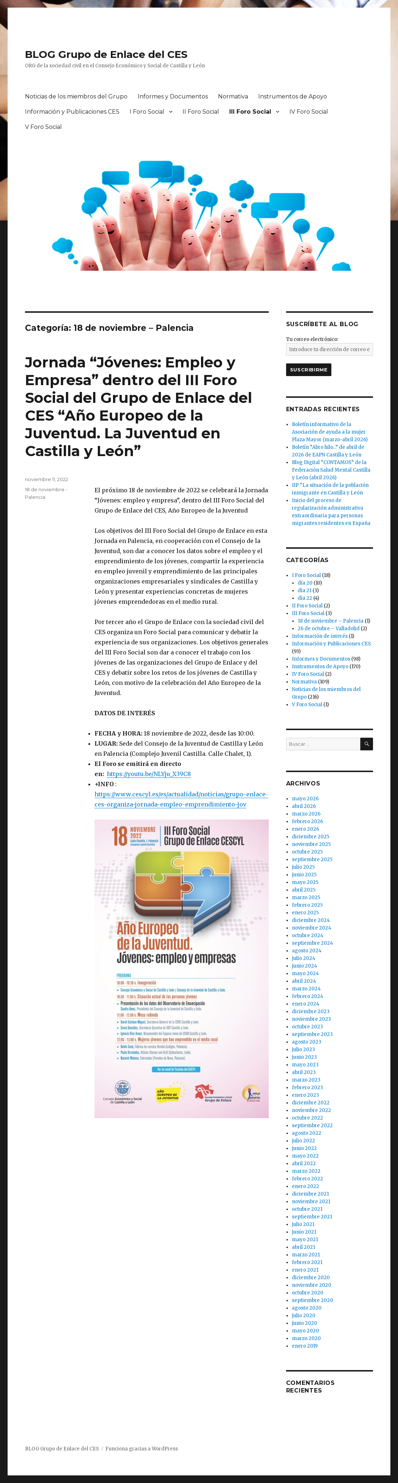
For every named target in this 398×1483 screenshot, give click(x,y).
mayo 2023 (305, 1065)
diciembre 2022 (311, 1103)
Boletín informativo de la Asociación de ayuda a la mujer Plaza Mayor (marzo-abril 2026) (330, 432)
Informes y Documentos (173, 96)
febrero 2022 (307, 1179)
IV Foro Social (308, 111)
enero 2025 (305, 913)
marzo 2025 (306, 897)
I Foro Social (147, 111)
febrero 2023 (307, 1087)
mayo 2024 (305, 973)
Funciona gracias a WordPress (141, 1449)
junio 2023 (304, 1057)
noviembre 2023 (311, 1019)
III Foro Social (250, 111)
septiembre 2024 (312, 943)
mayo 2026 (305, 799)
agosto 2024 (307, 951)
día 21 (304, 590)
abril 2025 (303, 890)
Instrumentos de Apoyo (292, 96)
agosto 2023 (306, 1042)
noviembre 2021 (311, 1201)
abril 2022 (304, 1163)
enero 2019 (305, 1346)
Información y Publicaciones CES (72, 111)
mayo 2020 (305, 1331)
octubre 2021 (307, 1209)
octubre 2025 (307, 852)
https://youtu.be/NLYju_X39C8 (149, 774)
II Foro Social (201, 111)
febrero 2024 (307, 996)
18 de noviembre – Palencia (331, 621)
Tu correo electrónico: (312, 339)
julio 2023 (303, 1049)
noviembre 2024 (311, 928)
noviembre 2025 (311, 844)
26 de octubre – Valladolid (329, 628)
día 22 (305, 598)
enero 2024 (305, 1004)
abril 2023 (304, 1072)
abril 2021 (303, 1247)
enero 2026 (305, 829)
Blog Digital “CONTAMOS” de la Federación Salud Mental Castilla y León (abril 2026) (331, 470)
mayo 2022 (305, 1156)
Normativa (233, 96)
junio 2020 (304, 1323)
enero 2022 (305, 1186)
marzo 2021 (306, 1255)
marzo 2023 (306, 1080)
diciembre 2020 (311, 1278)
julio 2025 (303, 867)
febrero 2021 (307, 1262)
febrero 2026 (307, 821)
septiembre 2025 (312, 859)
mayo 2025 (305, 882)
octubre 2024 (307, 935)
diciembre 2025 (310, 837)
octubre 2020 (307, 1293)
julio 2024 (303, 958)
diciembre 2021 (310, 1194)
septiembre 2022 (312, 1125)
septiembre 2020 (312, 1300)
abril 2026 (304, 806)
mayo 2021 (305, 1239)
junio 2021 (304, 1232)
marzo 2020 (306, 1338)
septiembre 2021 (312, 1217)
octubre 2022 (307, 1118)
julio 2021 (303, 1224)
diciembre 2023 (311, 1011)
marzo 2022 (306, 1171)
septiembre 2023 (312, 1034)
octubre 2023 (307, 1027)
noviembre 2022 (311, 1110)
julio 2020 (303, 1316)
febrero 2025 (307, 905)
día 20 (305, 583)
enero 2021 (305, 1270)
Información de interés (320, 636)
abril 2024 (304, 981)
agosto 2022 (306, 1133)
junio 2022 (304, 1148)
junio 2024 (304, 966)
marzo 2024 (306, 989)
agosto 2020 (307, 1308)
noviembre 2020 (311, 1285)
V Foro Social (43, 126)
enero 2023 (305, 1095)
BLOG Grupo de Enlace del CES (106, 54)
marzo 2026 (306, 814)
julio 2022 (303, 1141)
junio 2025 (304, 875)
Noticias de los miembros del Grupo (76, 96)
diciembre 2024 (311, 920)
